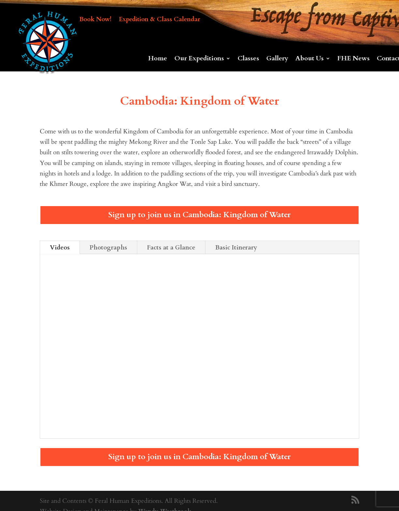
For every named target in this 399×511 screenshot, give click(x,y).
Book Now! (95, 20)
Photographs (108, 247)
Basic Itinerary (236, 247)
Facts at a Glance (171, 247)
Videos (60, 247)
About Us (309, 59)
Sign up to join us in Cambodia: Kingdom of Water (199, 214)
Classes (248, 59)
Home (157, 59)
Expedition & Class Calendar (159, 20)
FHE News (353, 59)
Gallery (277, 59)
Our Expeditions (199, 59)
